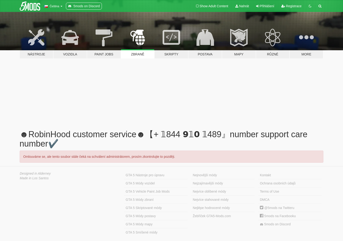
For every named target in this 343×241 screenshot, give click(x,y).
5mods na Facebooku (278, 216)
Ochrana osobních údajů (278, 183)
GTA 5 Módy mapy (139, 224)
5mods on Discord (275, 224)
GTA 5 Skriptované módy (144, 208)
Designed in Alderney (35, 173)
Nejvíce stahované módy (211, 199)
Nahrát (242, 6)
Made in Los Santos (34, 178)
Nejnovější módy (205, 175)
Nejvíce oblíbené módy (209, 191)
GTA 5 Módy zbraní (140, 199)
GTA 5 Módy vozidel (140, 183)
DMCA (264, 199)
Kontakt (265, 175)
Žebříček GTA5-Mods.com (212, 216)
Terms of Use (269, 191)
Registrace (291, 6)
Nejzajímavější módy (208, 183)
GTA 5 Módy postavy (141, 216)
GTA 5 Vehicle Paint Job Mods (148, 191)
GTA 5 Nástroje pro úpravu (145, 175)
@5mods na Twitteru (277, 208)
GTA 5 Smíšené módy (141, 232)
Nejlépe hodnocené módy (211, 208)
